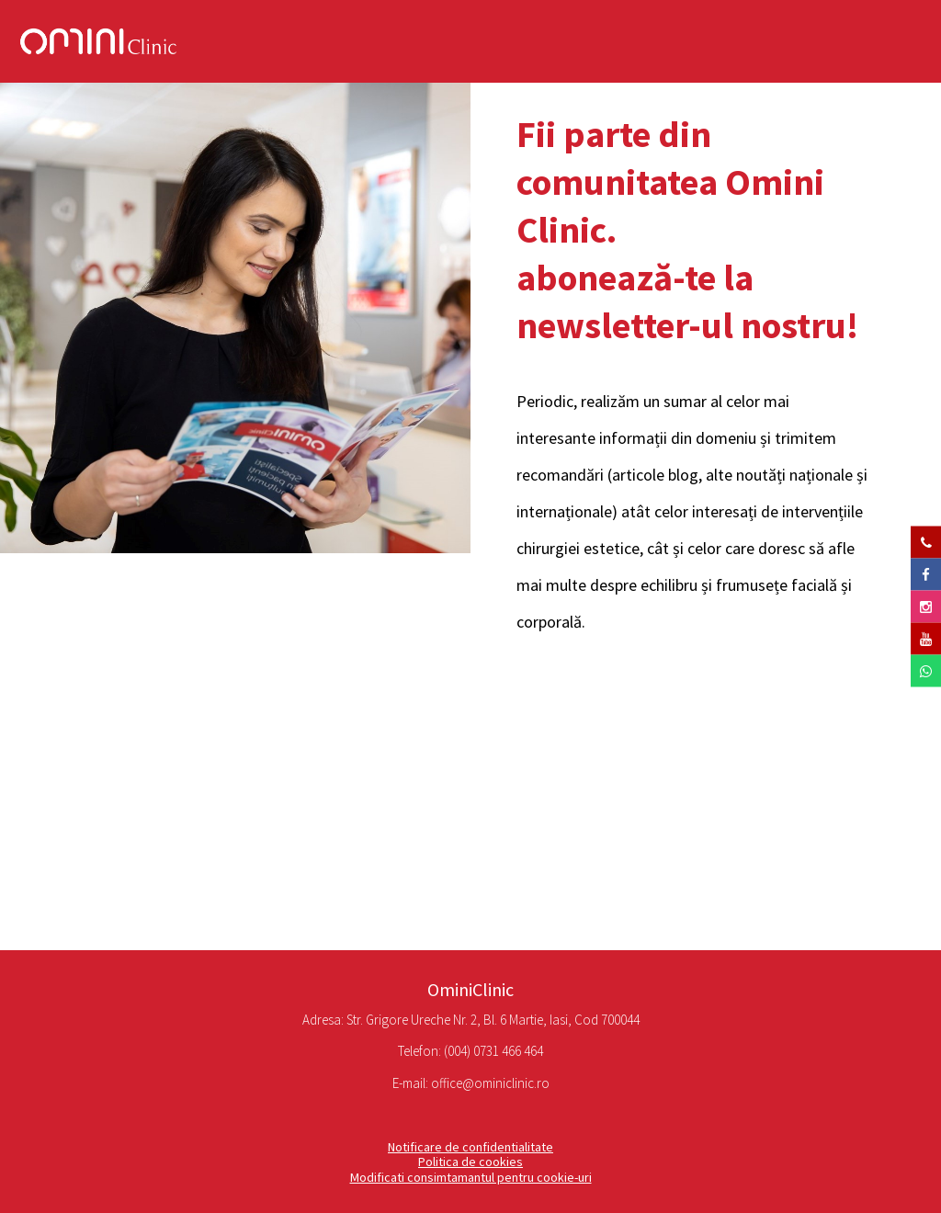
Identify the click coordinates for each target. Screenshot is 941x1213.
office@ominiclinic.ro (490, 1083)
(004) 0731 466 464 (493, 1051)
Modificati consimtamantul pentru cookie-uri (471, 1177)
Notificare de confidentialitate (470, 1147)
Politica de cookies (470, 1161)
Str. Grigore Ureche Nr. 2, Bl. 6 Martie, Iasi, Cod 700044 (493, 1019)
